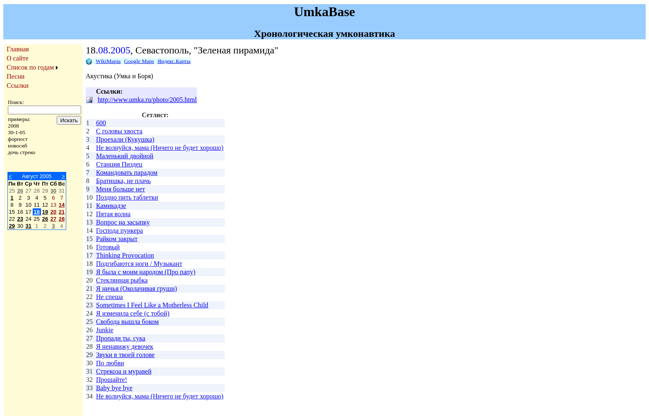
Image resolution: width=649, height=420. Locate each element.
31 (28, 226)
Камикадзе (111, 205)
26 (20, 191)
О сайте (18, 58)
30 (53, 191)
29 (12, 226)
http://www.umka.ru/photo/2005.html (147, 99)
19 (45, 212)
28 (62, 219)
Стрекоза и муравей (123, 371)
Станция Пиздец (119, 164)
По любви (110, 363)
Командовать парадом (126, 172)
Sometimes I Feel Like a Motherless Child (152, 305)
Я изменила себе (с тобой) (132, 313)
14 (62, 205)
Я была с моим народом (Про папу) (145, 271)
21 (62, 212)
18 (37, 212)
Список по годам (30, 67)
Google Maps (139, 61)
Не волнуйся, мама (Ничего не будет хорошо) (160, 147)
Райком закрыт (116, 238)
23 (20, 219)
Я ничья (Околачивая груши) (136, 288)
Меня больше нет (120, 189)
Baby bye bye (114, 387)
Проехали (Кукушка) (125, 139)
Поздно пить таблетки (127, 197)
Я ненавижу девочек (124, 346)
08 (103, 50)
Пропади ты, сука (120, 338)
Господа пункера (119, 230)
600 (101, 122)
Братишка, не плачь (123, 180)
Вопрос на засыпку (123, 222)
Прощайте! (111, 379)
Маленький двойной (125, 155)
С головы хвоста (119, 131)
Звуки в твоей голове (125, 354)
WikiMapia (108, 61)
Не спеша (109, 296)
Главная (18, 49)
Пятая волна (113, 213)
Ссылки (18, 85)
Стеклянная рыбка (122, 280)
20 (53, 212)
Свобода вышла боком (127, 321)
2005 (120, 50)
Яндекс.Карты (173, 61)
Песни (15, 76)
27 (53, 219)
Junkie (104, 329)
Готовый (108, 247)
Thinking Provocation (125, 255)
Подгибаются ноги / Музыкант (139, 263)
